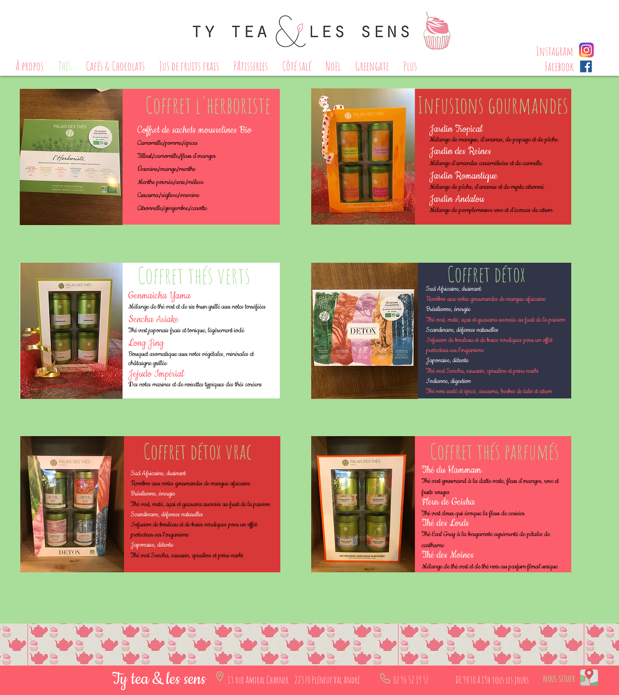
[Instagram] (555, 50)
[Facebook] (559, 66)
